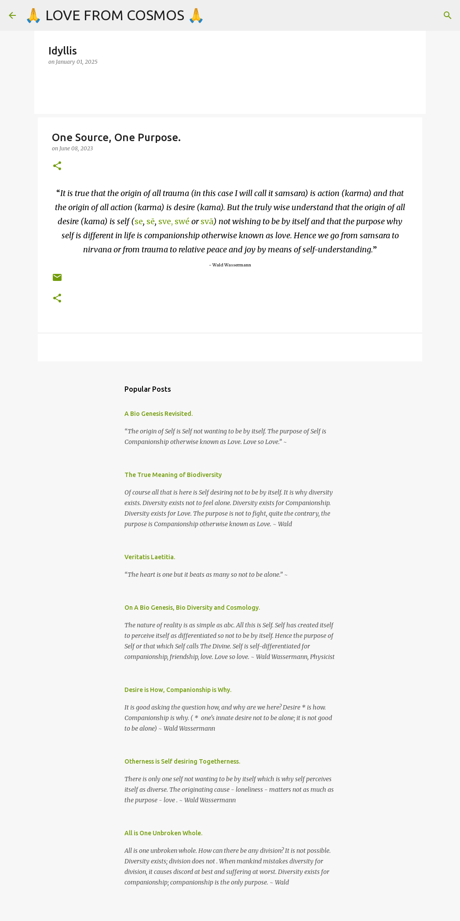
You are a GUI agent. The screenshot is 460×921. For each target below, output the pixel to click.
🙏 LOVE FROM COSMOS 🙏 (115, 15)
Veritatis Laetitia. (149, 557)
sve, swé (174, 221)
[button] (57, 166)
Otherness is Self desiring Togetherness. (182, 761)
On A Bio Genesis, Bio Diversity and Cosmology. (192, 607)
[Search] (447, 15)
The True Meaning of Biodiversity (173, 474)
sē (150, 221)
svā (207, 221)
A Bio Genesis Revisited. (158, 413)
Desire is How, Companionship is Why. (177, 689)
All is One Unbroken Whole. (163, 833)
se (139, 221)
